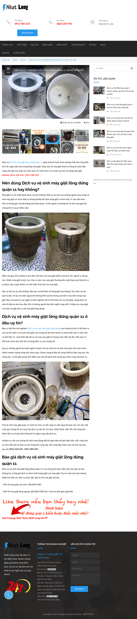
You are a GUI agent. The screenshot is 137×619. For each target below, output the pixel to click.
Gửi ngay (79, 589)
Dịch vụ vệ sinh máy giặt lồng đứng (43, 328)
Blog (102, 45)
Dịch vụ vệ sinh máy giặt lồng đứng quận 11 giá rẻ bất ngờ (52, 59)
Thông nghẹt (78, 45)
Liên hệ (5, 53)
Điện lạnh (48, 45)
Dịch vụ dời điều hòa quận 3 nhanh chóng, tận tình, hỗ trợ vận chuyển (120, 91)
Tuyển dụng (19, 53)
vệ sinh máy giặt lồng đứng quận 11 (26, 162)
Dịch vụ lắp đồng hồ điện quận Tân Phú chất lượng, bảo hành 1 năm (120, 164)
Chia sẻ (23, 59)
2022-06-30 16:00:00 (70, 122)
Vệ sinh (92, 45)
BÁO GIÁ (35, 45)
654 (86, 122)
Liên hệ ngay (27, 33)
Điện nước (62, 45)
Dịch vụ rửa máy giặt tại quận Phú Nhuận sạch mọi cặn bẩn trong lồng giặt (120, 134)
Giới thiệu (22, 45)
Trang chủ (7, 45)
